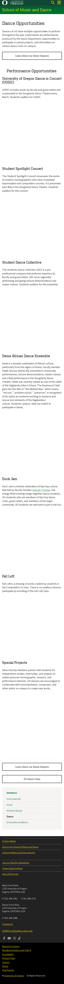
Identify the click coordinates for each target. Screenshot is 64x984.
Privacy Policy (8, 958)
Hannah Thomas (41, 490)
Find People (8, 970)
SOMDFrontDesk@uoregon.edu (17, 931)
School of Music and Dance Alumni (18, 852)
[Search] (53, 2)
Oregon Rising (9, 841)
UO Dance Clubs (32, 779)
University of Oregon (14, 975)
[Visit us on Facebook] (4, 938)
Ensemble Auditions (17, 822)
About (5, 966)
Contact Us (7, 924)
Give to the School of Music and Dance (20, 847)
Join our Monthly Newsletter (15, 862)
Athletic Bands (14, 811)
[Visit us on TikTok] (19, 938)
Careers (6, 962)
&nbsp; (32, 132)
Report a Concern (11, 946)
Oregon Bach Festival (12, 868)
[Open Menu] (59, 2)
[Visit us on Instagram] (14, 938)
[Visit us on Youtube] (9, 938)
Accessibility (8, 954)
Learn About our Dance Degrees (32, 56)
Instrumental (14, 799)
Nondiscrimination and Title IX (16, 950)
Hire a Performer (10, 874)
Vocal (9, 805)
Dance (10, 816)
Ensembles (12, 793)
